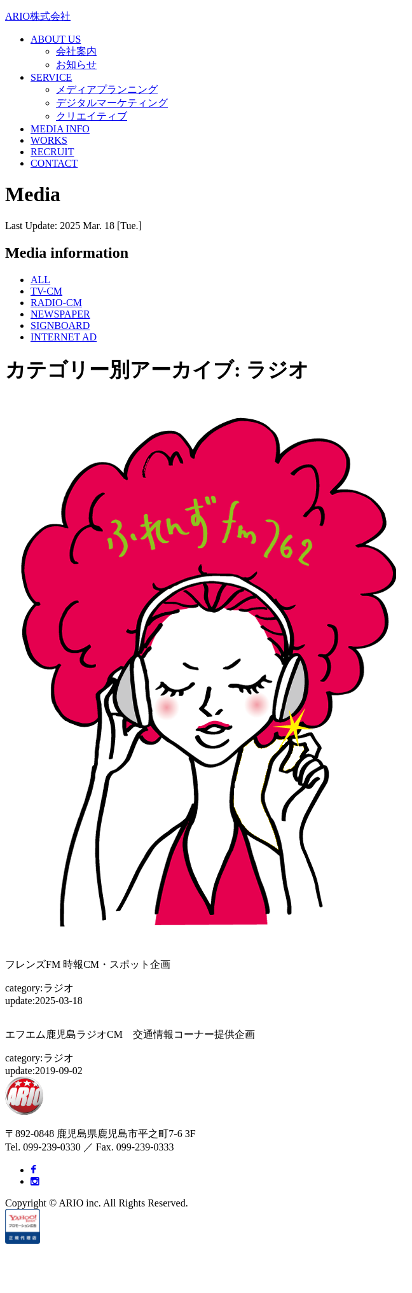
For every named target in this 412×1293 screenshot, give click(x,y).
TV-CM (46, 291)
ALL (40, 279)
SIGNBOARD (60, 325)
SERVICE (51, 77)
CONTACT (54, 163)
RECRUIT (52, 151)
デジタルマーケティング (112, 102)
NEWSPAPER (60, 314)
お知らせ (76, 64)
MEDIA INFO (60, 128)
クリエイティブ (91, 116)
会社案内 (76, 51)
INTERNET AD (64, 337)
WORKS (49, 140)
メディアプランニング (107, 89)
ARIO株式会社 (38, 16)
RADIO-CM (56, 302)
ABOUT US (56, 39)
